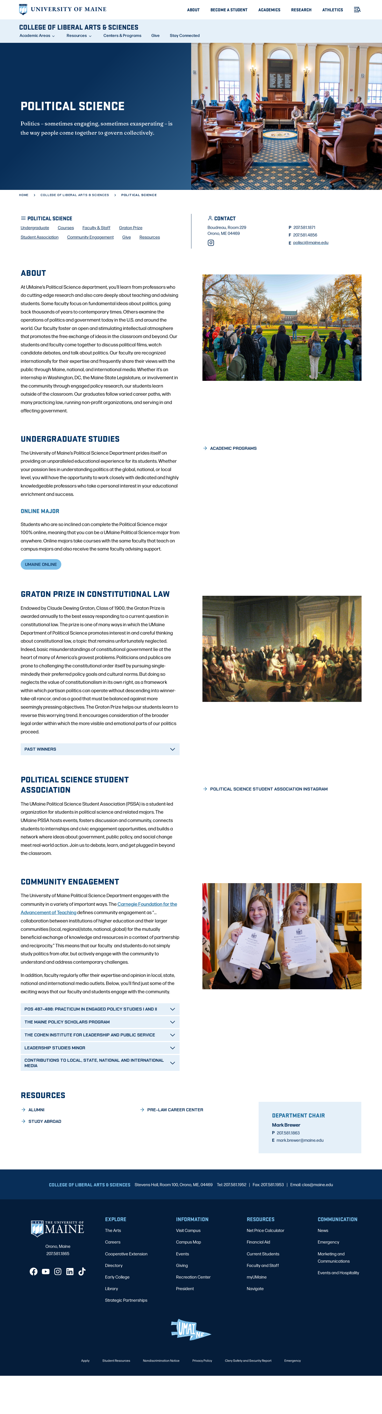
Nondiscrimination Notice (161, 1398)
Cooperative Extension (126, 1291)
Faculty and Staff (263, 1303)
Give (155, 35)
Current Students (263, 1291)
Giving (182, 1303)
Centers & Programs (122, 35)
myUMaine (257, 1315)
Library (111, 1326)
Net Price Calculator (265, 1268)
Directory (114, 1303)
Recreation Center (193, 1315)
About (193, 9)
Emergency (328, 1280)
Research (301, 9)
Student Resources (116, 1398)
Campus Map (188, 1280)
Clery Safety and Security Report (248, 1398)
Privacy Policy (202, 1398)
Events (182, 1291)
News (323, 1268)
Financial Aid (258, 1280)
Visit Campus (188, 1268)
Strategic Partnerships (126, 1338)
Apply (85, 1398)
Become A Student (229, 9)
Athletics (332, 9)
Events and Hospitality (338, 1310)
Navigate (255, 1326)
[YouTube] (46, 1309)
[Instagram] (211, 270)
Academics (269, 9)
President (185, 1326)
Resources (77, 35)
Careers (112, 1280)
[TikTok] (82, 1309)
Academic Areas (35, 35)
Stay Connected (185, 35)
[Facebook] (34, 1309)
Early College (117, 1315)
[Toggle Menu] (355, 9)
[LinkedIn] (70, 1309)
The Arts (113, 1268)
